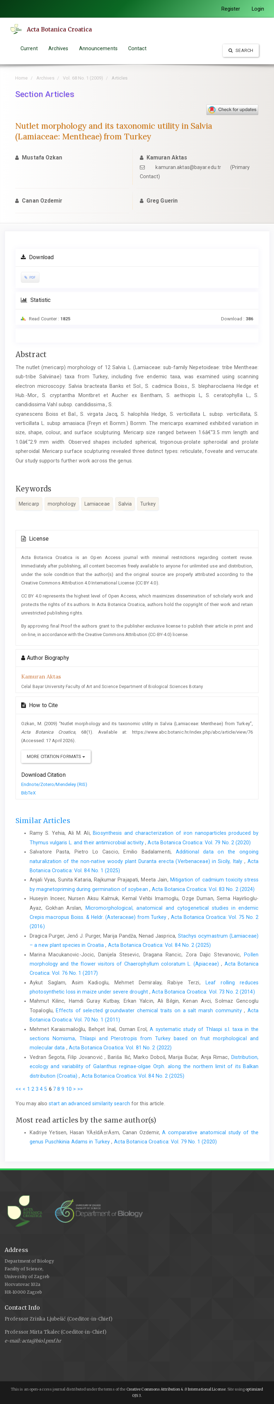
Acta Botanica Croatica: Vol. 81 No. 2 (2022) (120, 1047)
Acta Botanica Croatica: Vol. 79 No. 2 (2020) (199, 842)
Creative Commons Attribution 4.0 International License (176, 1389)
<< (18, 1089)
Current (29, 48)
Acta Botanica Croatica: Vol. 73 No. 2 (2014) (203, 992)
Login (258, 9)
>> (80, 1089)
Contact (137, 48)
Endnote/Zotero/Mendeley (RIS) (54, 784)
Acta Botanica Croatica (60, 29)
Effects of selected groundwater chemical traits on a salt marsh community (150, 1010)
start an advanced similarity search (89, 1103)
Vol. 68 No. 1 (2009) (83, 78)
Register (230, 9)
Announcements (98, 48)
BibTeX (28, 793)
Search (240, 50)
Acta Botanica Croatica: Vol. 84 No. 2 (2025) (159, 945)
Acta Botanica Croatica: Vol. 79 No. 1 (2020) (165, 1141)
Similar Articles (43, 820)
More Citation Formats (56, 756)
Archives (58, 48)
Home (21, 78)
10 (69, 1089)
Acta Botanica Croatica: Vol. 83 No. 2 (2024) (203, 889)
